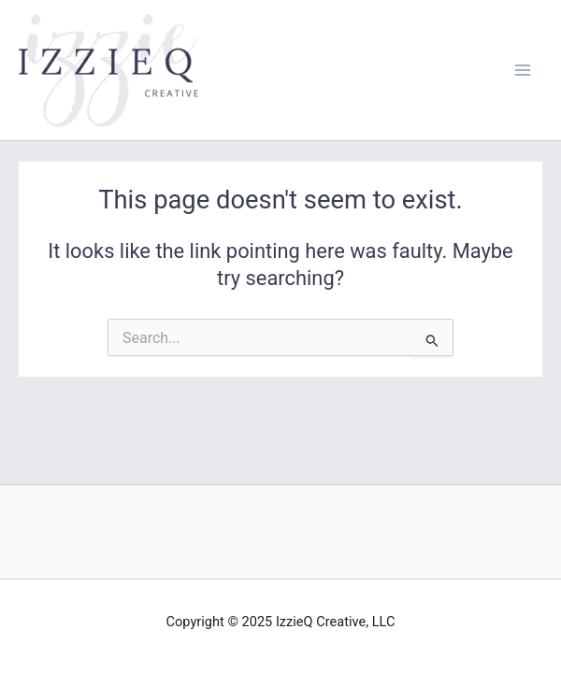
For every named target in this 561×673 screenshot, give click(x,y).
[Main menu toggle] (522, 70)
